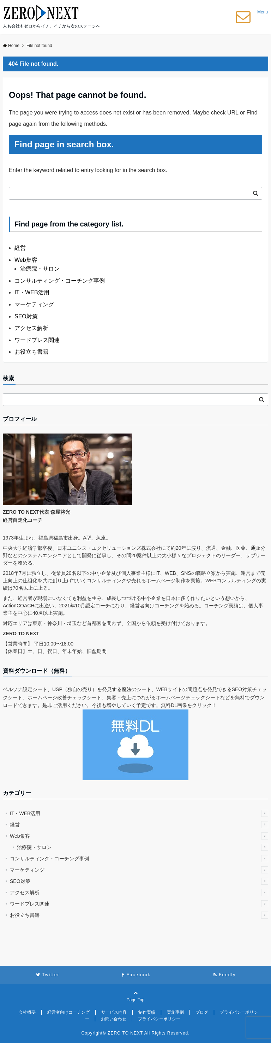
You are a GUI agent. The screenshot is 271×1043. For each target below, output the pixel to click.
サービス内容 (114, 1012)
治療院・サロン (40, 269)
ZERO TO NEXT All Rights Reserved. (148, 1033)
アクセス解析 (31, 328)
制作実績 (146, 1012)
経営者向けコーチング (68, 1012)
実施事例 (175, 1012)
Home (11, 45)
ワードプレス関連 (37, 340)
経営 (20, 248)
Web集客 (25, 260)
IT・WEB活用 (31, 292)
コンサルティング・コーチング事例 (59, 281)
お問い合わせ (113, 1019)
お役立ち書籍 (31, 352)
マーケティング (34, 304)
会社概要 (27, 1012)
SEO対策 (26, 316)
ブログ (201, 1012)
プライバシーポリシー (159, 1019)
